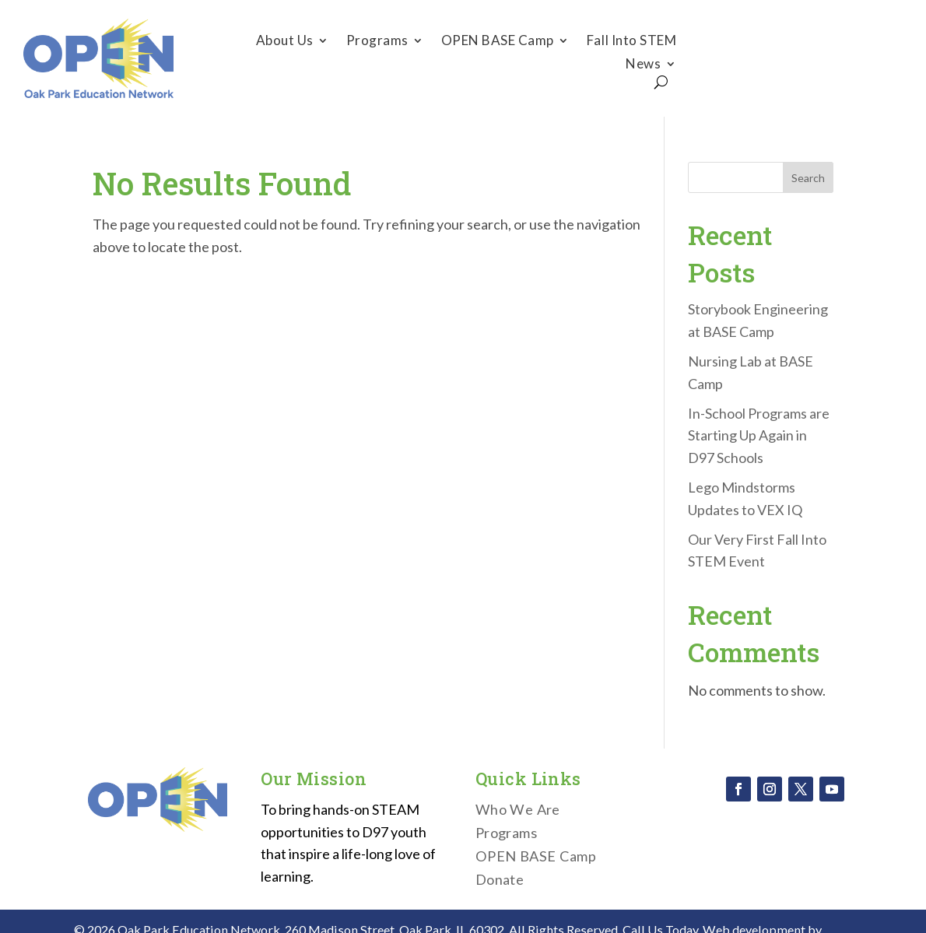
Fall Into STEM (631, 41)
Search (808, 177)
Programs (377, 41)
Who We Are (517, 811)
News (643, 65)
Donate (803, 58)
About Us (285, 41)
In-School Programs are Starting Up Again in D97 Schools (759, 436)
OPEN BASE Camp (497, 41)
